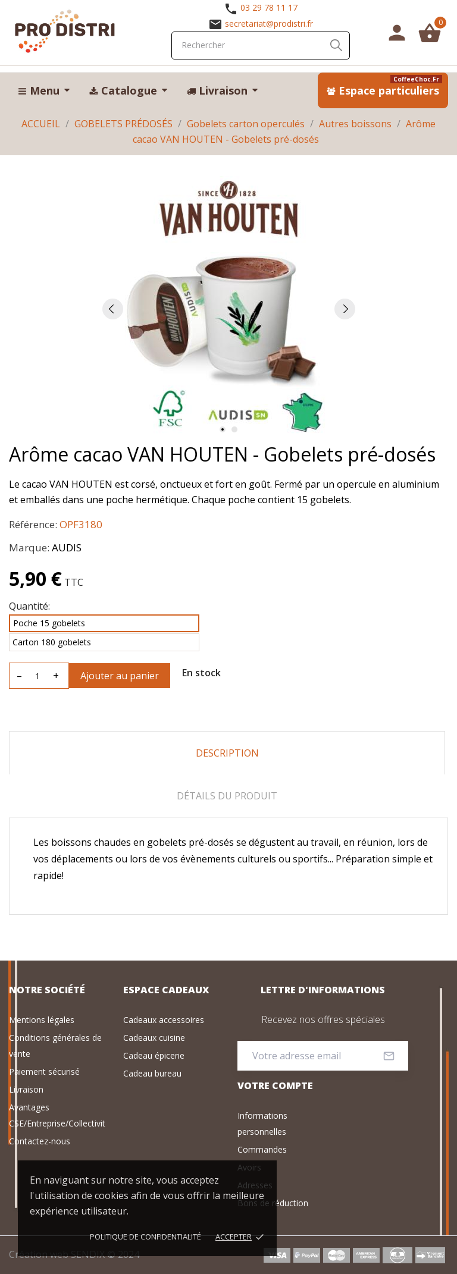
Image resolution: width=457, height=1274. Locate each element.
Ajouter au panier (119, 675)
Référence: (33, 524)
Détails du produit (227, 795)
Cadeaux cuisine (154, 1037)
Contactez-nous (39, 1141)
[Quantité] (37, 675)
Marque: (29, 547)
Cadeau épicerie (153, 1055)
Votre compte (275, 1085)
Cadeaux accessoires (163, 1019)
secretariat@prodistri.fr (269, 23)
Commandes (262, 1149)
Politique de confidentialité (145, 1236)
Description (227, 753)
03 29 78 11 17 (269, 7)
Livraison (26, 1089)
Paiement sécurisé (44, 1071)
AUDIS (67, 547)
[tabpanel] (228, 308)
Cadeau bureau (152, 1073)
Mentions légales (41, 1019)
